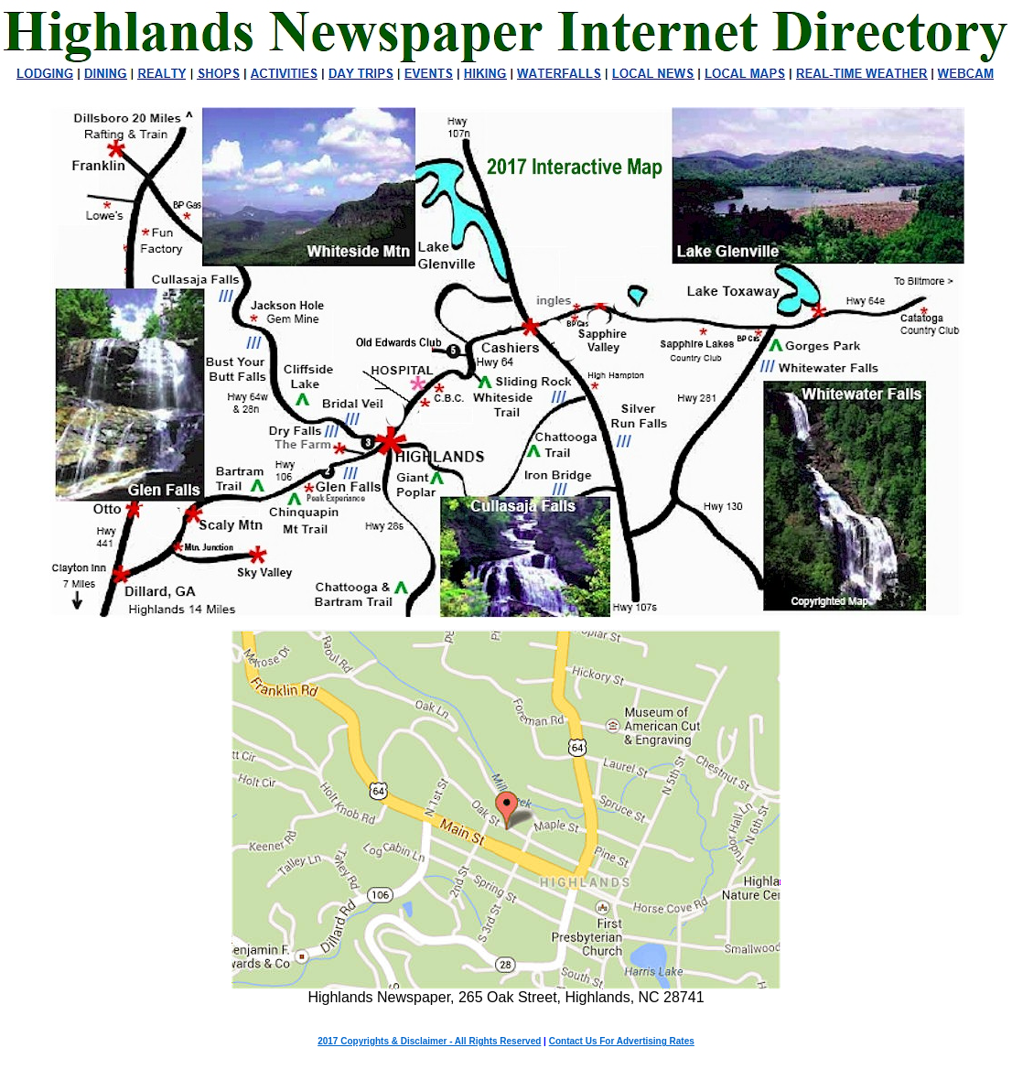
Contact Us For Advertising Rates (621, 1041)
